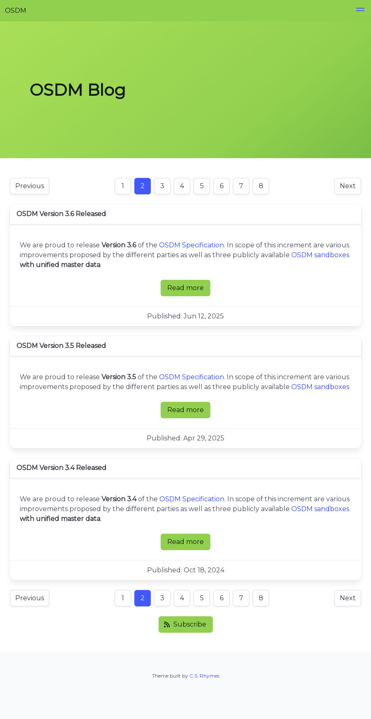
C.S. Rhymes (204, 676)
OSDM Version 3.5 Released (61, 346)
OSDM (15, 10)
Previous (29, 186)
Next (348, 186)
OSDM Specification (191, 245)
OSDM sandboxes (320, 255)
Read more (188, 290)
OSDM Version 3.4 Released (61, 468)
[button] (360, 10)
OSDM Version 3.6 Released (61, 214)
